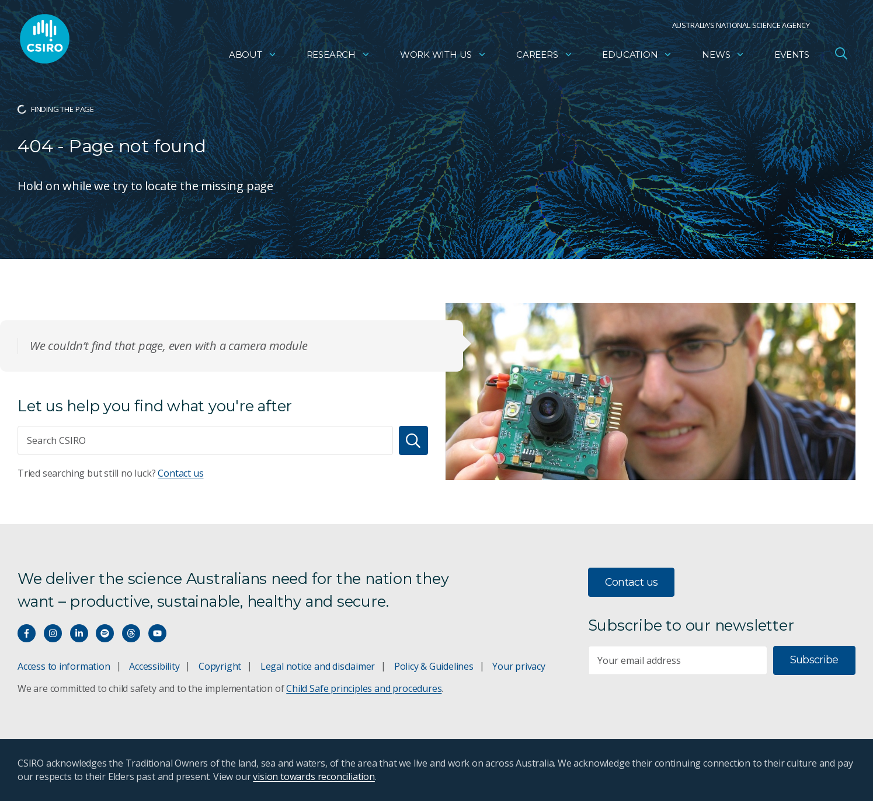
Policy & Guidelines (434, 666)
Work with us (443, 55)
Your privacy (518, 666)
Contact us (180, 473)
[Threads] (131, 633)
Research (338, 55)
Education (637, 55)
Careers (544, 55)
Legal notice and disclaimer (317, 666)
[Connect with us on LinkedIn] (79, 633)
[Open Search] (840, 54)
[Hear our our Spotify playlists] (105, 633)
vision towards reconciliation (314, 776)
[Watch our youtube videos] (157, 633)
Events (791, 55)
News (723, 55)
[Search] (413, 440)
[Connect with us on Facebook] (27, 633)
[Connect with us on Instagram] (53, 633)
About (253, 55)
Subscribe (814, 659)
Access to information (64, 666)
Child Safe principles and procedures (363, 688)
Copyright (220, 666)
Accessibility (154, 666)
